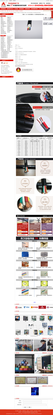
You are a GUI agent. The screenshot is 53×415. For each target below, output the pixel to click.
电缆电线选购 (27, 8)
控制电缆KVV (9, 37)
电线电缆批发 (21, 8)
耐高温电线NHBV (9, 21)
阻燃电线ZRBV (3, 21)
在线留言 (49, 8)
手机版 (2, 0)
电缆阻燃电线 (28, 412)
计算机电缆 (9, 44)
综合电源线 (22, 12)
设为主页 (51, 0)
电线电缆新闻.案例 (34, 8)
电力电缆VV (2, 37)
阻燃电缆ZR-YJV (3, 47)
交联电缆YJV (3, 38)
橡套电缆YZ (9, 38)
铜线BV (20, 410)
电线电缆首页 (3, 8)
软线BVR (2, 20)
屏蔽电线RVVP (9, 20)
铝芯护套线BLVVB (3, 26)
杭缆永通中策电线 (3, 33)
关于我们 (40, 8)
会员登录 (10, 0)
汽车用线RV (2, 24)
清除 (12, 76)
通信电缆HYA (9, 41)
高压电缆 (8, 48)
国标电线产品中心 (10, 8)
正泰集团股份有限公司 (4, 57)
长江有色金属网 (24, 412)
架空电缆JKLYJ (3, 44)
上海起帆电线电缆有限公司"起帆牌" (6, 51)
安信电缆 (36, 412)
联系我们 (44, 8)
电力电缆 (16, 8)
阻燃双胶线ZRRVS (3, 23)
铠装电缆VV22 (9, 42)
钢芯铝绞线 (2, 30)
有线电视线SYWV (9, 26)
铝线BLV (28, 410)
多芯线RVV (31, 410)
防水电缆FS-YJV (9, 45)
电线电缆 (11, 12)
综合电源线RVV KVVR (10, 30)
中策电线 (18, 12)
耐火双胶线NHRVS (10, 23)
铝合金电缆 (2, 41)
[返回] (35, 302)
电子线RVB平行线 (10, 24)
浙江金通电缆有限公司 (4, 54)
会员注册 (14, 0)
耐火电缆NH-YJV (9, 47)
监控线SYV (9, 27)
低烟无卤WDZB (3, 45)
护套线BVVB (9, 17)
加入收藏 (47, 0)
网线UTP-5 (2, 27)
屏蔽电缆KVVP (3, 42)
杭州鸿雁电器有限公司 (4, 55)
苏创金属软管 (33, 412)
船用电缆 (2, 48)
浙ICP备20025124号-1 (9, 413)
